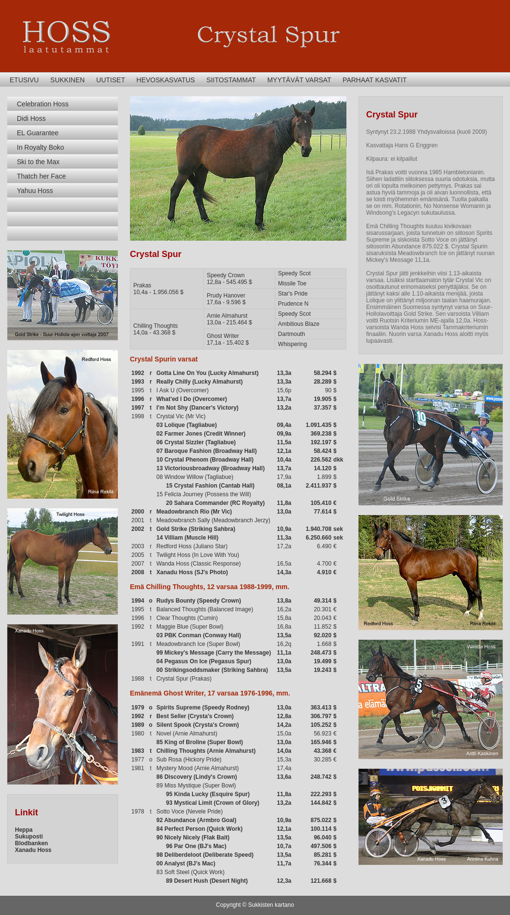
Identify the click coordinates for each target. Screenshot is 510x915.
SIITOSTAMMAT (230, 80)
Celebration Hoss (42, 104)
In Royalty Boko (40, 147)
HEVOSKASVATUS (166, 80)
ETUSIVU (24, 80)
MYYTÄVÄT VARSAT (299, 80)
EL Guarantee (38, 133)
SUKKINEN (68, 80)
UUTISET (110, 80)
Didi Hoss (31, 118)
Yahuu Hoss (35, 190)
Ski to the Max (38, 162)
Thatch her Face (41, 176)
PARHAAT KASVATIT (375, 80)
